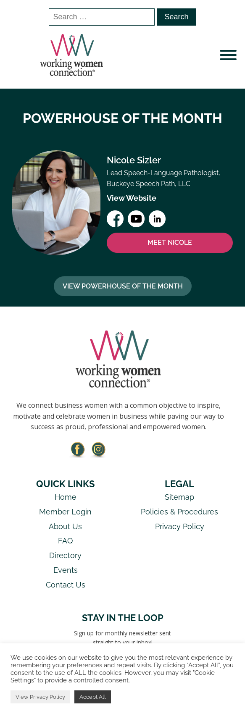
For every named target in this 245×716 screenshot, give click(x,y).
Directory (65, 555)
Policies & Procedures (179, 511)
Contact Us (65, 584)
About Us (65, 526)
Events (65, 570)
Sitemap (179, 497)
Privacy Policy (179, 526)
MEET (170, 242)
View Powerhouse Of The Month (123, 286)
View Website (131, 198)
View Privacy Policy (40, 697)
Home (65, 497)
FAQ (65, 540)
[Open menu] (228, 55)
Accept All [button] (92, 697)
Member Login (65, 511)
